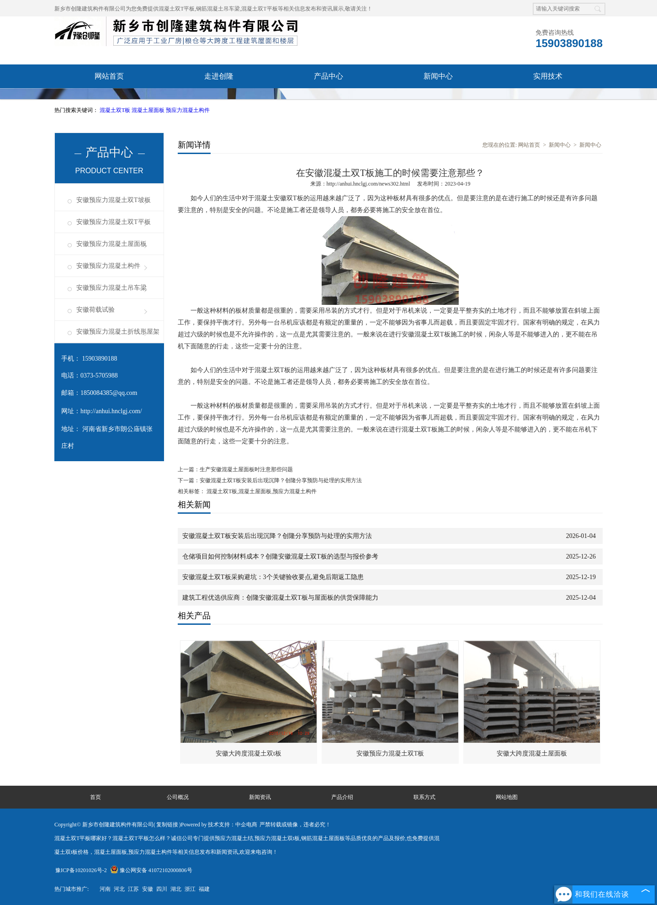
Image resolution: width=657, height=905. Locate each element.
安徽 (147, 889)
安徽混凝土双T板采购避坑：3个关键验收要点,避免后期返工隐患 (273, 577)
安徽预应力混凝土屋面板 (111, 243)
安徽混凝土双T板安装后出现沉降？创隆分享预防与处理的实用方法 (281, 480)
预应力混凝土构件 (188, 110)
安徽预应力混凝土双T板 (390, 753)
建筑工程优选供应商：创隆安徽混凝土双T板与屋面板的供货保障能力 (280, 597)
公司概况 (178, 797)
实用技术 (547, 76)
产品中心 (328, 76)
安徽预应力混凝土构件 (108, 265)
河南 (105, 889)
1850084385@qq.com (109, 392)
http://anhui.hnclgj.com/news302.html (368, 184)
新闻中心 (438, 76)
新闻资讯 (260, 797)
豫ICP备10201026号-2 (81, 870)
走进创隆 (218, 76)
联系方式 (424, 797)
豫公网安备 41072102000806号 (151, 870)
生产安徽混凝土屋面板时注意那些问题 (246, 469)
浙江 (190, 889)
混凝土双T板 (116, 110)
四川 (161, 889)
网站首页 (109, 76)
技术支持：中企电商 (232, 824)
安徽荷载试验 (95, 309)
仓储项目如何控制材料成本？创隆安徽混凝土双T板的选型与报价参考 (280, 556)
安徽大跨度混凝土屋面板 (532, 753)
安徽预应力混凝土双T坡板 (113, 200)
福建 (204, 889)
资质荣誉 (109, 100)
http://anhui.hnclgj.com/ (111, 411)
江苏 (133, 889)
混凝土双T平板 (177, 8)
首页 (95, 797)
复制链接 (167, 824)
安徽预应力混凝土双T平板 (113, 221)
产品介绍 (342, 797)
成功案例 (218, 100)
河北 (119, 889)
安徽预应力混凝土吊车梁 (111, 287)
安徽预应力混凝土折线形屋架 (117, 331)
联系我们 (328, 100)
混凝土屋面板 (149, 110)
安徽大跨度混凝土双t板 (248, 753)
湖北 (175, 889)
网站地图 (507, 797)
